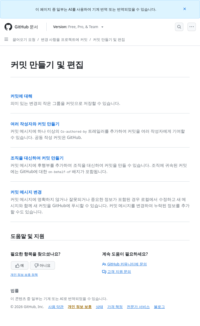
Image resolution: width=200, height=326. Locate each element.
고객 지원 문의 (116, 271)
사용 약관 (56, 306)
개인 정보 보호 (79, 306)
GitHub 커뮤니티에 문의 (124, 263)
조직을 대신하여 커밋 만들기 (37, 158)
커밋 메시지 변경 (26, 192)
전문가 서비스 (138, 306)
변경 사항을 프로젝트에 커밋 (64, 39)
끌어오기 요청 (23, 39)
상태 (99, 306)
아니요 (42, 265)
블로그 (159, 306)
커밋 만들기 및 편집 (109, 39)
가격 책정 (115, 306)
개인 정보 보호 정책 (24, 274)
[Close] (185, 8)
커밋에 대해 (21, 96)
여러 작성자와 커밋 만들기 (34, 124)
